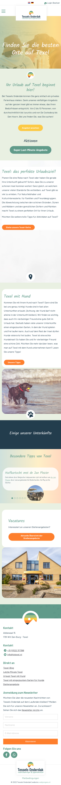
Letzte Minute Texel (13, 671)
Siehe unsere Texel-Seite (18, 227)
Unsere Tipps (14, 362)
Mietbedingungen (30, 778)
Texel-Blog (8, 667)
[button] (12, 498)
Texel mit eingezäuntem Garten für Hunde (23, 680)
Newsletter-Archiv (31, 710)
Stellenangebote (11, 684)
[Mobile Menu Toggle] (3, 11)
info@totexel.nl (14, 654)
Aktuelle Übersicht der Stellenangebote (31, 536)
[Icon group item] (6, 755)
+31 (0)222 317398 (15, 650)
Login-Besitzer (52, 3)
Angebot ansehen (30, 128)
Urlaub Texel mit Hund (14, 676)
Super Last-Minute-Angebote (31, 149)
